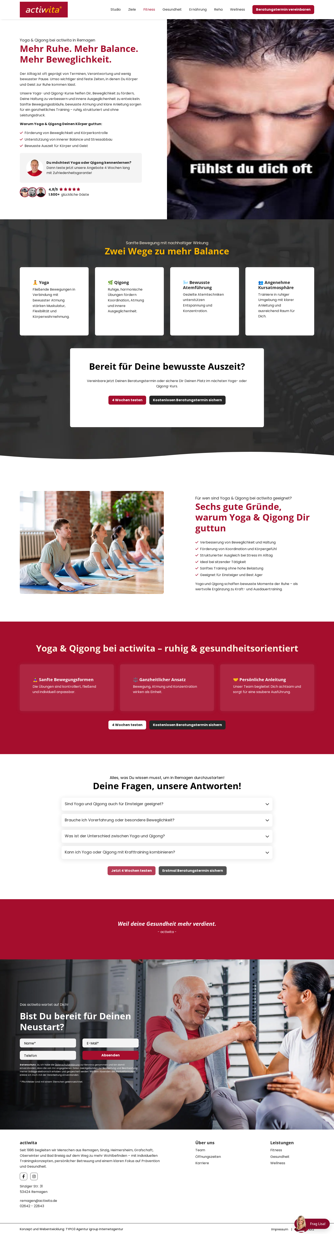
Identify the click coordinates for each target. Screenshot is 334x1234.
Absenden (110, 1053)
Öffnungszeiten (208, 1155)
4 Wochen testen (127, 398)
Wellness (237, 9)
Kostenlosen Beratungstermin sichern (187, 398)
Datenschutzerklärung (67, 1063)
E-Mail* (93, 1042)
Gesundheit (172, 9)
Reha (218, 9)
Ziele (132, 9)
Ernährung (198, 9)
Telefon (30, 1054)
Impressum (279, 1228)
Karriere (202, 1161)
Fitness (149, 9)
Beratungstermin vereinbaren (283, 9)
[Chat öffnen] (312, 1224)
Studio (116, 9)
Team (200, 1148)
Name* (30, 1042)
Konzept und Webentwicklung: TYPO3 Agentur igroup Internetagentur (71, 1228)
